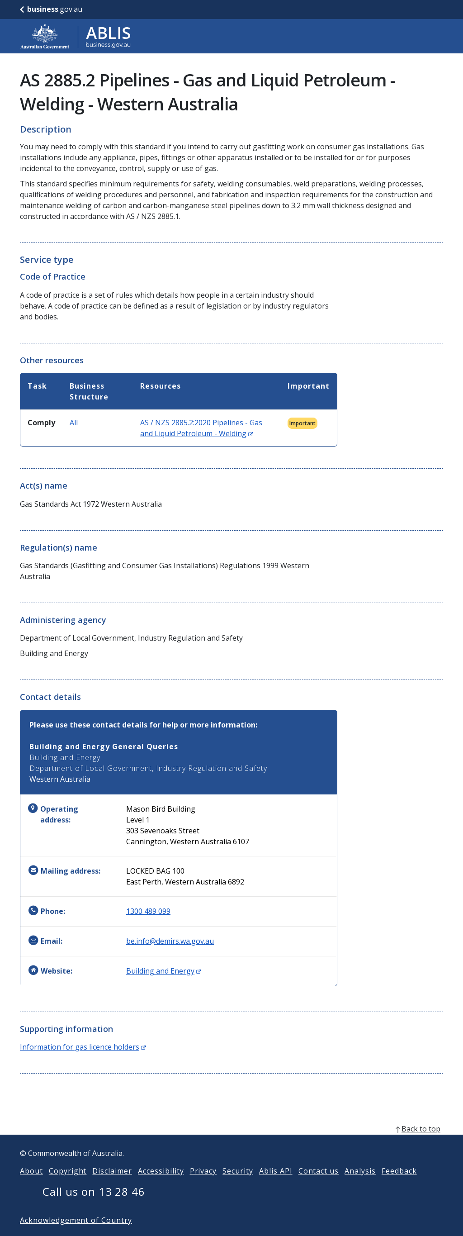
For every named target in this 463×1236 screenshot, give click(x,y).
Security (237, 1185)
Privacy (203, 1185)
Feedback (399, 1185)
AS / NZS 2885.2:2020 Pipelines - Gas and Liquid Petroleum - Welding (201, 428)
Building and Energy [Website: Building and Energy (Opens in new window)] (163, 970)
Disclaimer (112, 1185)
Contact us (318, 1185)
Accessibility (161, 1185)
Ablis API (276, 1185)
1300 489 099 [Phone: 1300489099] (148, 911)
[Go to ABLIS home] (75, 36)
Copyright (68, 1185)
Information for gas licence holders (83, 1047)
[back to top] (231, 1143)
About (31, 1185)
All (74, 423)
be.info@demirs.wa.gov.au (170, 941)
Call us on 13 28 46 (94, 1205)
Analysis (360, 1185)
